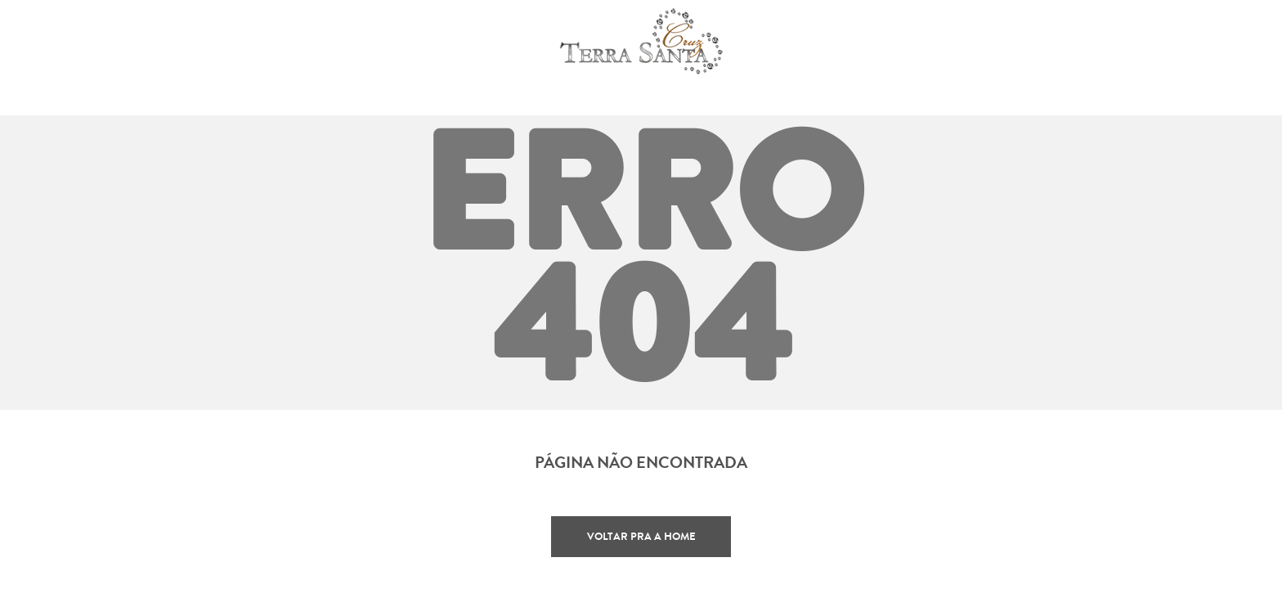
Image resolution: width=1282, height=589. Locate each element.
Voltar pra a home (641, 536)
